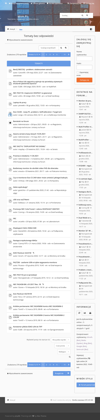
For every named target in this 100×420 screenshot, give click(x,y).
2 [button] (46, 54)
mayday (21, 149)
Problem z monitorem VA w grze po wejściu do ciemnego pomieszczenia (86, 270)
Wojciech (83, 117)
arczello (21, 221)
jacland (83, 130)
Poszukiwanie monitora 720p (86, 257)
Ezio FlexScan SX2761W (22, 294)
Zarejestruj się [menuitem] (75, 3)
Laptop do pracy (19, 102)
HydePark (52, 86)
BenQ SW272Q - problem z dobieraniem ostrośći (32, 70)
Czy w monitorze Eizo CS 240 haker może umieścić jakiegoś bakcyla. (40, 178)
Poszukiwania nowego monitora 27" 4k (86, 244)
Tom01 (21, 309)
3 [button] (49, 54)
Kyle (82, 260)
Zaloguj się (84, 39)
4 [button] (53, 54)
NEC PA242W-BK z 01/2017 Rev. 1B (27, 284)
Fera (20, 296)
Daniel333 (22, 231)
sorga (20, 115)
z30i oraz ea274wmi (21, 200)
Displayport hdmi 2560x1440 (24, 228)
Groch (20, 256)
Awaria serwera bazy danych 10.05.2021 (29, 134)
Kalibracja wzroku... (86, 205)
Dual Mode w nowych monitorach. (86, 218)
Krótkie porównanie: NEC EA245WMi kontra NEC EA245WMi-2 (38, 306)
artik (20, 96)
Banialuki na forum (21, 121)
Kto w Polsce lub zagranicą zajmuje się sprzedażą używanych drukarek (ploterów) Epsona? (37, 82)
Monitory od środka (57, 256)
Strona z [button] (33, 54)
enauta (21, 171)
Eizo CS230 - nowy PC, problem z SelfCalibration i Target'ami (37, 112)
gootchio (21, 190)
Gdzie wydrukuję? (20, 187)
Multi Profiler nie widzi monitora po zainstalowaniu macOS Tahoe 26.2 (86, 127)
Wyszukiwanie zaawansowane (90, 15)
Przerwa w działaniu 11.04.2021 (26, 156)
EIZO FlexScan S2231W (22, 253)
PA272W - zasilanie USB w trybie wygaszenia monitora (35, 262)
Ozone (20, 287)
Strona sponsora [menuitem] (55, 3)
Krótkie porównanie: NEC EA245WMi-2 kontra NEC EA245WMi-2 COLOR (38, 316)
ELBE (20, 86)
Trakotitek (84, 221)
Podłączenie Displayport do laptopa (86, 283)
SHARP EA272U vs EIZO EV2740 (86, 114)
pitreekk (21, 105)
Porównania (56, 202)
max (82, 143)
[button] (68, 54)
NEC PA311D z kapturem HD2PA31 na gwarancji (32, 93)
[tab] (79, 313)
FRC (14, 218)
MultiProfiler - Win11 (86, 140)
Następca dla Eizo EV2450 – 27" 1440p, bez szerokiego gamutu (86, 192)
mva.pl (12, 400)
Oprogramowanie (57, 329)
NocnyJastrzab (24, 278)
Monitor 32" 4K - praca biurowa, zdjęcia (86, 231)
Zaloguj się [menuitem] (89, 3)
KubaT (82, 104)
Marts (82, 156)
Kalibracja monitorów (57, 115)
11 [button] (64, 54)
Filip (82, 182)
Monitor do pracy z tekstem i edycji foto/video (86, 100)
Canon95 (21, 72)
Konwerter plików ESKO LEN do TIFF (27, 327)
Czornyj (21, 212)
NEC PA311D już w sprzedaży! (25, 275)
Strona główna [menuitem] (38, 3)
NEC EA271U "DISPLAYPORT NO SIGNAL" (29, 146)
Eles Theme (41, 416)
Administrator (23, 124)
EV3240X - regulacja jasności (86, 166)
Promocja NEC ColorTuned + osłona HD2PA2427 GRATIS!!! (36, 209)
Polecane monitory (59, 171)
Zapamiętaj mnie (82, 73)
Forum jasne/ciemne (88, 385)
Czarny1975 (23, 243)
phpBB (17, 416)
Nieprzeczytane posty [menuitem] (19, 3)
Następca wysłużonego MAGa (25, 240)
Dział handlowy (53, 96)
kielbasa (21, 202)
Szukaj (85, 15)
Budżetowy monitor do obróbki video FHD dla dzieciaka (35, 168)
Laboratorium (54, 221)
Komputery (55, 105)
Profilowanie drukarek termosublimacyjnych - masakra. (86, 153)
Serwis (55, 149)
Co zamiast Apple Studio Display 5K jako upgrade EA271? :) (86, 179)
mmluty (21, 180)
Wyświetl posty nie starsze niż (49, 339)
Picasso (21, 265)
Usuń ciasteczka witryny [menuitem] (61, 400)
